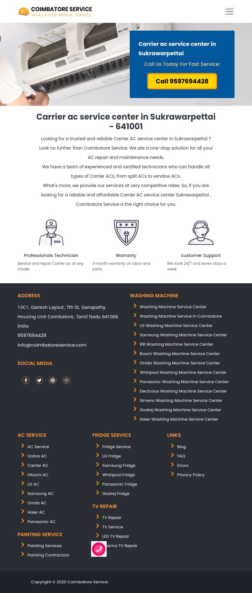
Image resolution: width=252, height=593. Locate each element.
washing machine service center (173, 307)
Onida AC (37, 503)
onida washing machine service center (180, 363)
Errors (182, 465)
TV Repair (111, 518)
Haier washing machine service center (179, 419)
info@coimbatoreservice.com (52, 345)
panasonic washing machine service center (184, 382)
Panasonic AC (41, 522)
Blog (181, 447)
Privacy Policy (191, 475)
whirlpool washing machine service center (183, 372)
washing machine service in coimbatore (181, 316)
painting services (44, 546)
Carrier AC (37, 465)
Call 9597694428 (182, 81)
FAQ (181, 456)
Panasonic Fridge (119, 484)
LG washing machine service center (176, 326)
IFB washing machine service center (176, 344)
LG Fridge (111, 456)
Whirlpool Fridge (118, 475)
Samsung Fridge (118, 465)
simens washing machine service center (181, 400)
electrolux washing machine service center (183, 391)
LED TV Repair (115, 536)
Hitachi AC (37, 475)
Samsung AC (40, 494)
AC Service (38, 447)
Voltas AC (37, 456)
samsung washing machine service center (183, 335)
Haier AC (36, 512)
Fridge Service (116, 447)
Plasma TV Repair (120, 546)
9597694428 (31, 335)
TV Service (112, 527)
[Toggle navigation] (230, 12)
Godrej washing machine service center (180, 410)
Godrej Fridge (115, 494)
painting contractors (48, 555)
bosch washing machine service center (180, 354)
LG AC (33, 484)
